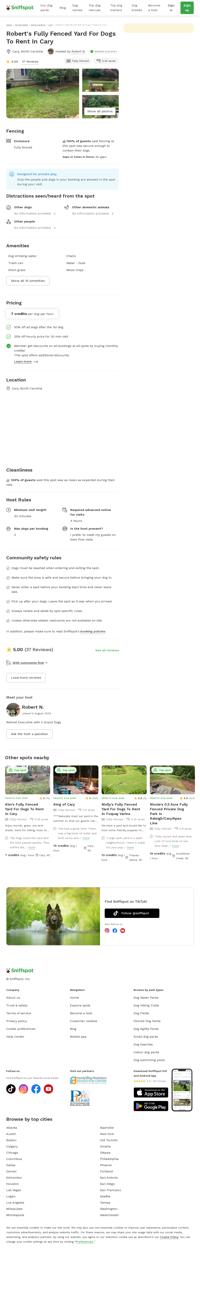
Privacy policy (16, 1021)
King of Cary (64, 804)
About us (13, 997)
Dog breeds (137, 8)
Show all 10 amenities (28, 281)
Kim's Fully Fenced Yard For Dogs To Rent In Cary (24, 809)
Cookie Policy (169, 1237)
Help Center (15, 1036)
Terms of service (18, 1013)
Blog (63, 8)
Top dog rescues (95, 8)
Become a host (154, 8)
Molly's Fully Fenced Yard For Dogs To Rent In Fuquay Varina (121, 809)
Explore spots (80, 1005)
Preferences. (85, 1241)
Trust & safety (16, 1005)
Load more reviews (26, 677)
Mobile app (78, 1036)
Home (74, 997)
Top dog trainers (116, 8)
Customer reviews (83, 1021)
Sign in (171, 8)
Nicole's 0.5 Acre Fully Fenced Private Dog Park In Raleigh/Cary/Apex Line (169, 813)
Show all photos (99, 111)
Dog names (77, 8)
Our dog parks (46, 8)
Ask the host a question (29, 734)
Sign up (187, 8)
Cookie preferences (20, 1029)
